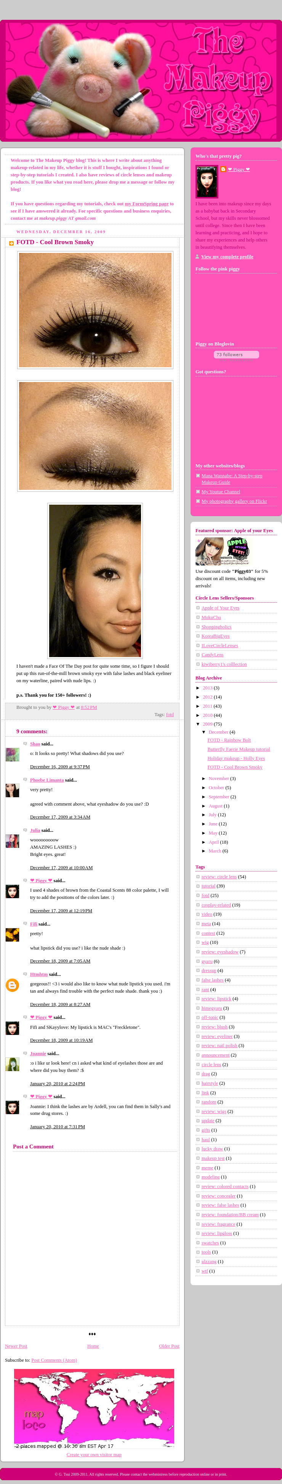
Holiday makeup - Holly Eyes (236, 758)
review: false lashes (220, 1205)
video (207, 914)
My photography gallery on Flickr (234, 501)
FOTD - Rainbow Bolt (229, 740)
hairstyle (210, 1083)
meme (207, 1168)
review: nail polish (219, 1045)
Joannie (38, 1053)
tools (206, 1252)
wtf (205, 1271)
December (219, 732)
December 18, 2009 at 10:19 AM (61, 1040)
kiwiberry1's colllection (224, 664)
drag (206, 1073)
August (216, 806)
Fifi (33, 924)
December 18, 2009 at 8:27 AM (60, 1004)
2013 (208, 688)
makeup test (213, 1158)
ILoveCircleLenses (220, 645)
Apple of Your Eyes (220, 608)
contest (208, 933)
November (219, 778)
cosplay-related (216, 905)
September (220, 797)
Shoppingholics (216, 627)
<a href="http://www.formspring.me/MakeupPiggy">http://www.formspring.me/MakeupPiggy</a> (236, 417)
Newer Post (16, 1346)
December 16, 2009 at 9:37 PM (60, 766)
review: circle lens (219, 877)
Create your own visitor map (94, 1454)
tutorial (208, 886)
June (214, 824)
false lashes (213, 980)
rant (205, 989)
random (209, 1102)
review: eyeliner (217, 1036)
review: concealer (219, 1196)
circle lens (211, 1064)
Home (93, 1346)
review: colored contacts (225, 1186)
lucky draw (212, 1148)
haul (206, 1139)
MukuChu (211, 617)
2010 (208, 715)
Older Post (169, 1346)
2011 (208, 706)
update (208, 1120)
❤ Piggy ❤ (41, 880)
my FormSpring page (147, 203)
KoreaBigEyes (216, 636)
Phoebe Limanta (47, 780)
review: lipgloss (217, 1233)
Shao (35, 744)
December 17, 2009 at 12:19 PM (61, 910)
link (205, 1092)
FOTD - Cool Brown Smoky (235, 767)
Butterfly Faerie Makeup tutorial (239, 749)
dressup (209, 970)
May (214, 833)
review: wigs (214, 1111)
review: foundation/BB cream (230, 1214)
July (213, 814)
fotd (170, 714)
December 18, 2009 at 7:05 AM (60, 961)
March (216, 851)
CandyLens (212, 654)
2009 (208, 724)
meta (206, 923)
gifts (206, 1130)
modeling (211, 1177)
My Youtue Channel (221, 491)
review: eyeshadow (220, 952)
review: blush (215, 1027)
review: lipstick (216, 998)
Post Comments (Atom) (54, 1360)
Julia (35, 830)
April (214, 842)
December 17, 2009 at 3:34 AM (60, 817)
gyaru (207, 961)
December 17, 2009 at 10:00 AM (61, 867)
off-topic (210, 1017)
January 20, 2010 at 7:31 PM (57, 1126)
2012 (208, 697)
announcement (216, 1055)
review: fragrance (219, 1224)
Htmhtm (39, 974)
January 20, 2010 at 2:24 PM (57, 1083)
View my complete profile (227, 256)
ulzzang (209, 1261)
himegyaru (212, 1008)
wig (205, 942)
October (217, 787)
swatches (210, 1243)
